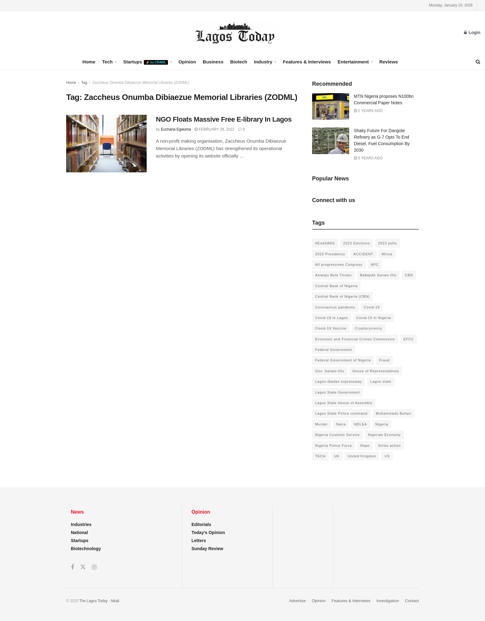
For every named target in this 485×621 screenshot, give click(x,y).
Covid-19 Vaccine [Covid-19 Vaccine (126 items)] (330, 328)
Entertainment (353, 61)
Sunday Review (207, 548)
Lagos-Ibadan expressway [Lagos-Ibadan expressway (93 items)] (338, 381)
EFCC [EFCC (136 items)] (408, 339)
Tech (107, 61)
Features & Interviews (307, 61)
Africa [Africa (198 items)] (387, 254)
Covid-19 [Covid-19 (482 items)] (372, 307)
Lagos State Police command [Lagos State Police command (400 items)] (341, 413)
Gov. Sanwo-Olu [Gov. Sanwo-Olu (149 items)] (329, 371)
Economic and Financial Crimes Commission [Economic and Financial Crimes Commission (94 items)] (355, 339)
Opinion (187, 61)
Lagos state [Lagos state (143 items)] (380, 381)
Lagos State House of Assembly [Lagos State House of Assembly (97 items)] (343, 403)
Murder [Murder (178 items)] (321, 424)
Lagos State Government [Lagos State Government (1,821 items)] (337, 392)
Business (213, 61)
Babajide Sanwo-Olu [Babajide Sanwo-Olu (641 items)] (378, 275)
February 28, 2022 (214, 129)
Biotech (238, 61)
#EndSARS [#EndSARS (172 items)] (325, 243)
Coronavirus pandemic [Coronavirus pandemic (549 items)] (335, 307)
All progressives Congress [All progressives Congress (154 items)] (339, 264)
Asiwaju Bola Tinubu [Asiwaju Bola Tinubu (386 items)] (333, 275)
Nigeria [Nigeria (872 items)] (382, 424)
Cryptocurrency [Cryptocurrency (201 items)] (368, 328)
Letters (198, 540)
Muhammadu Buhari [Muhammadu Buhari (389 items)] (393, 413)
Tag (84, 82)
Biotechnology (86, 548)
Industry (263, 61)
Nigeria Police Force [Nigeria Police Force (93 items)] (333, 445)
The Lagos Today (93, 601)
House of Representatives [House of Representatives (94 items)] (376, 371)
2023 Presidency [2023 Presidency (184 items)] (330, 254)
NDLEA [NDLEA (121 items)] (360, 424)
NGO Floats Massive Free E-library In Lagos (224, 119)
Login (472, 32)
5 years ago (368, 158)
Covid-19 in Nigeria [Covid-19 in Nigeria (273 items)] (373, 318)
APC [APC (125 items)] (375, 264)
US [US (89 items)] (387, 456)
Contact (412, 600)
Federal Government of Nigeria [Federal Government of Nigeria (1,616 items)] (343, 360)
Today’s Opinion (208, 532)
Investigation (387, 600)
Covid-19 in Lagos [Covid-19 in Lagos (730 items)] (331, 318)
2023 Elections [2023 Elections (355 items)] (356, 243)
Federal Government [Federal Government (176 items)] (333, 349)
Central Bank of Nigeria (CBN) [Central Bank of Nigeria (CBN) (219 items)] (342, 296)
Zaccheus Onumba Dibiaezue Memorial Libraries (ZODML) (140, 82)
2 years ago (368, 111)
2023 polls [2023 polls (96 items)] (387, 243)
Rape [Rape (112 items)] (365, 445)
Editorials (201, 524)
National (79, 532)
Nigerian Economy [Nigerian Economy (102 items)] (384, 435)
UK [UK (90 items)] (336, 456)
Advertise (297, 600)
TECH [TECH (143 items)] (320, 456)
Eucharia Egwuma (176, 129)
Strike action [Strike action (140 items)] (389, 445)
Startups (145, 62)
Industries (81, 524)
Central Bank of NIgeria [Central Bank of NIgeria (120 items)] (336, 286)
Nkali (115, 601)
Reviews (388, 61)
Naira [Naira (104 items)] (341, 424)
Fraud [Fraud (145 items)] (384, 360)
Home (89, 61)
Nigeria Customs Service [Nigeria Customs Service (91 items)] (337, 435)
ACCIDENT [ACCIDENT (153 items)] (363, 254)
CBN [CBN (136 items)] (409, 275)
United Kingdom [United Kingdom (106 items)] (362, 456)
